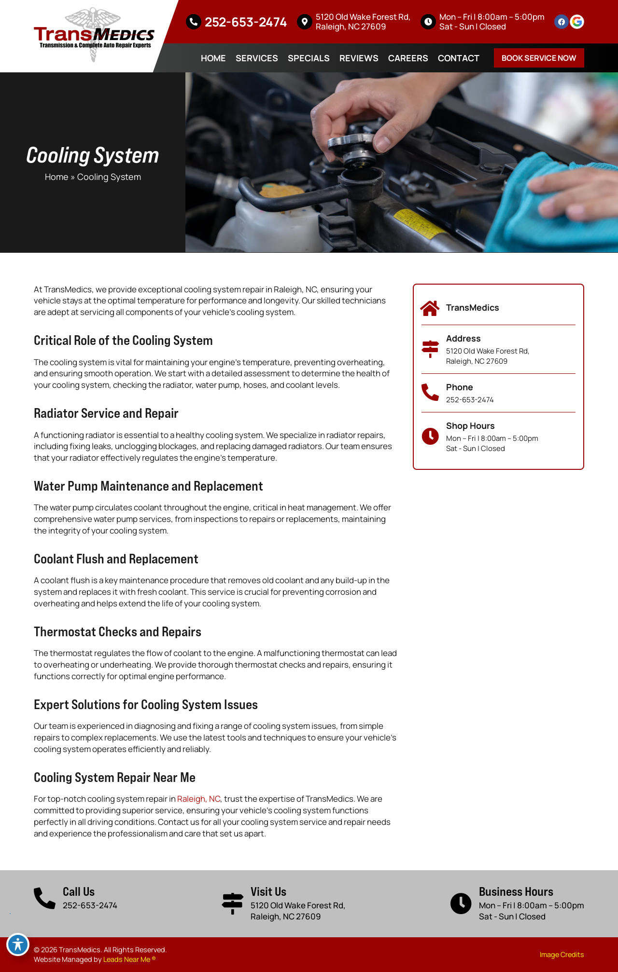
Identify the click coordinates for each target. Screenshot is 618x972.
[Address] (430, 349)
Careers (408, 58)
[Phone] (430, 392)
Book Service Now (539, 58)
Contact (458, 58)
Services (257, 58)
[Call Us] (45, 898)
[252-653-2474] (193, 21)
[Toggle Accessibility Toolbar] (17, 944)
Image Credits (562, 954)
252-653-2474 (246, 21)
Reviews (359, 58)
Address (463, 338)
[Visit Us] (232, 904)
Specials (309, 58)
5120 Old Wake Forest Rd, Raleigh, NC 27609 (363, 21)
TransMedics (472, 307)
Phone (459, 387)
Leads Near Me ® (129, 959)
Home (213, 58)
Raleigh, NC (198, 798)
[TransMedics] (430, 308)
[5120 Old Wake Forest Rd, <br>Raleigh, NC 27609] (304, 21)
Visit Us (268, 891)
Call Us (79, 891)
